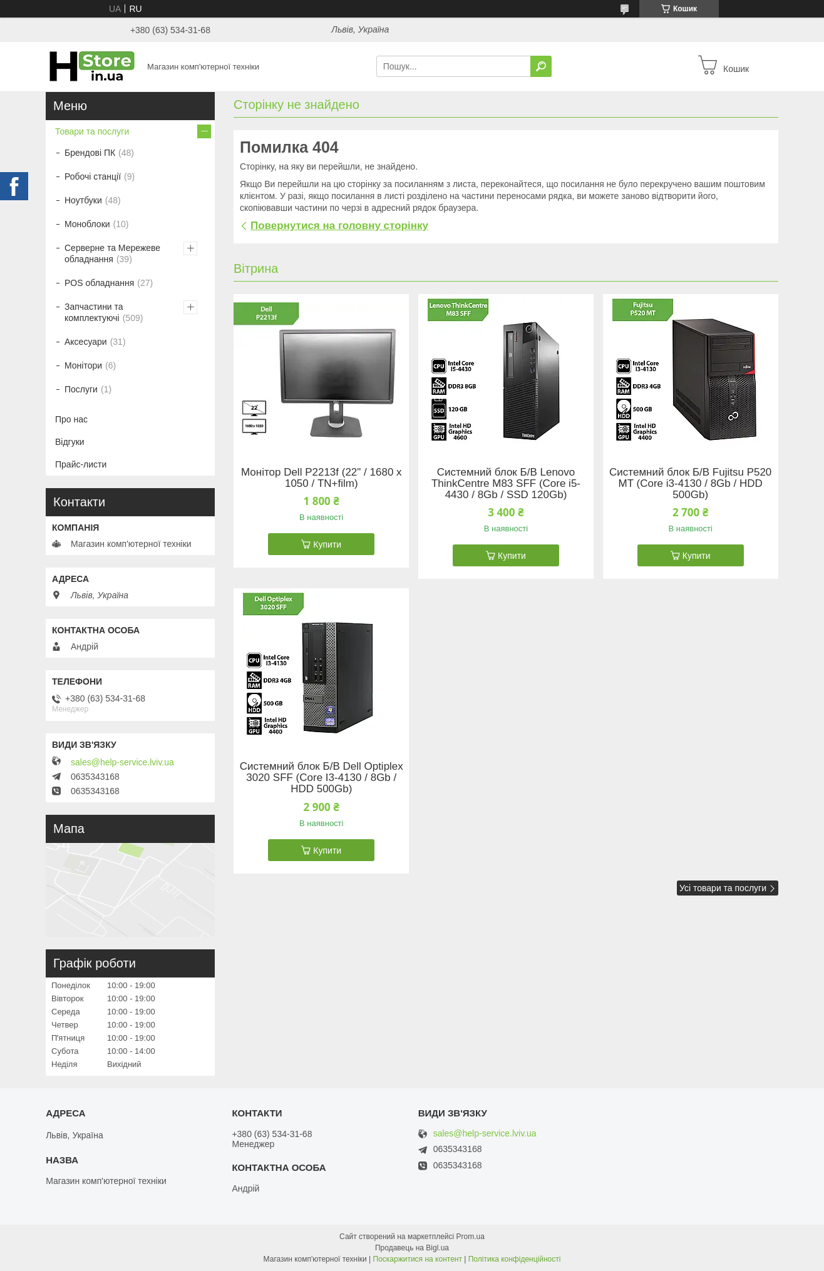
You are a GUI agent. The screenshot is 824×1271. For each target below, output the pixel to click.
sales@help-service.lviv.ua (122, 762)
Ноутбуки (83, 200)
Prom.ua (470, 1236)
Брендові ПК (89, 153)
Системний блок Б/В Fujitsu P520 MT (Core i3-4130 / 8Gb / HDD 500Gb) (690, 484)
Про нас (71, 419)
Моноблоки (87, 224)
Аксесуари (85, 342)
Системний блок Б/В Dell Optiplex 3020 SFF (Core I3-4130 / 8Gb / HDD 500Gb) (321, 778)
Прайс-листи (80, 464)
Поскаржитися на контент (417, 1259)
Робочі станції (92, 176)
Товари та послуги (92, 131)
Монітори (83, 365)
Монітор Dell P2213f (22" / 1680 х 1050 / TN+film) (321, 478)
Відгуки (70, 442)
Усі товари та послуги (722, 888)
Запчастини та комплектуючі (93, 312)
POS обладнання (99, 283)
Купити (327, 544)
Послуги (81, 389)
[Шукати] (541, 66)
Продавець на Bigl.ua (412, 1247)
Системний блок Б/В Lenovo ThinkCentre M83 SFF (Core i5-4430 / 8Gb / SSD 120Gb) (505, 484)
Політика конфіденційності (514, 1259)
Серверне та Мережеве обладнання (112, 253)
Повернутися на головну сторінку (339, 226)
